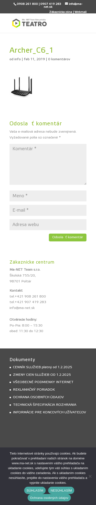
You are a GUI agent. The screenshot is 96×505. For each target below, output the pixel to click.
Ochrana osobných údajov (49, 498)
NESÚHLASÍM (61, 490)
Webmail (80, 12)
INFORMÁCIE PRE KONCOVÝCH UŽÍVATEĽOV (49, 412)
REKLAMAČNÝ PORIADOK (34, 390)
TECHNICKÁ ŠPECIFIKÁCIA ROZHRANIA (44, 405)
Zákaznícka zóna (60, 12)
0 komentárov (59, 59)
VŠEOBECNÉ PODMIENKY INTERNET (43, 382)
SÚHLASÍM (35, 490)
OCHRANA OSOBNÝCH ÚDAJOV (38, 397)
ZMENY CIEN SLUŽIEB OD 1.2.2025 (42, 375)
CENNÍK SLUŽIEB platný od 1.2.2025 (42, 367)
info (17, 59)
